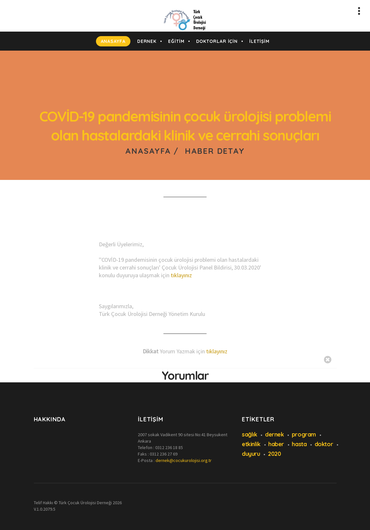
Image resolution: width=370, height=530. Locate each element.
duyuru (251, 453)
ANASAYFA (113, 41)
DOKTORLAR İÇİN (217, 41)
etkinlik (251, 444)
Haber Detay (215, 151)
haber (276, 444)
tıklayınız (181, 275)
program (304, 434)
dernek (274, 434)
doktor (324, 444)
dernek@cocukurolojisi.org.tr (184, 460)
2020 (274, 453)
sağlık (249, 434)
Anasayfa (148, 151)
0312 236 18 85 (169, 447)
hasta (299, 444)
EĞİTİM (176, 41)
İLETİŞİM (259, 41)
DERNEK (147, 41)
